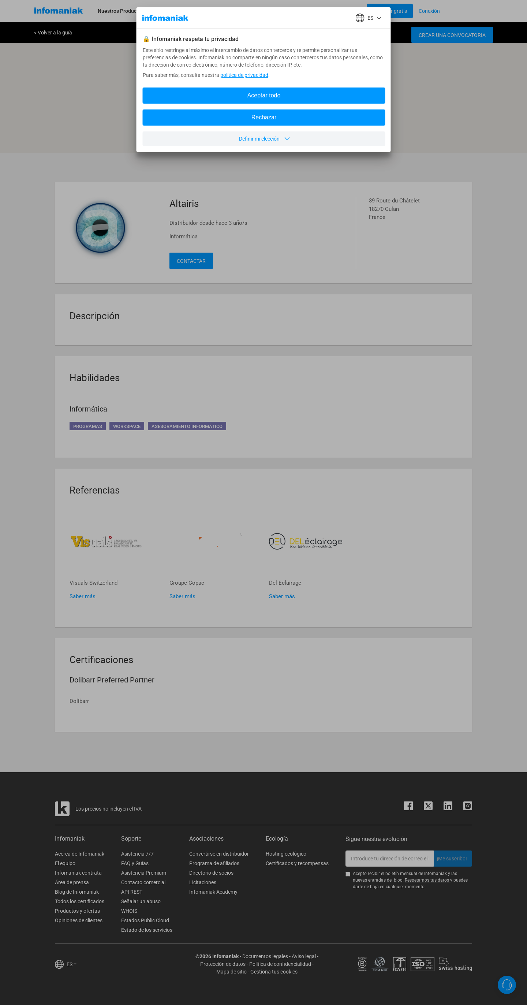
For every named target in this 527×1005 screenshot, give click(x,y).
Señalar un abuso (141, 901)
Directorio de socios (211, 873)
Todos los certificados (79, 901)
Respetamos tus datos (427, 880)
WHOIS (129, 911)
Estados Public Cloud (145, 920)
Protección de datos (223, 964)
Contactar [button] (191, 261)
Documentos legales (265, 956)
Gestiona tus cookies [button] (274, 972)
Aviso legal (304, 956)
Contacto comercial (143, 882)
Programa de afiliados (214, 863)
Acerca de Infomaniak (79, 854)
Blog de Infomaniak (77, 892)
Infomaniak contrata (78, 873)
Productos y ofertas (77, 911)
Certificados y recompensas (297, 863)
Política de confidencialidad (280, 964)
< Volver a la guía (53, 33)
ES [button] (71, 964)
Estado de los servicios (146, 930)
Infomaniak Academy (213, 892)
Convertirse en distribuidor (219, 854)
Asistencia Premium (143, 873)
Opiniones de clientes (78, 920)
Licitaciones (202, 882)
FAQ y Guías (135, 863)
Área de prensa (72, 882)
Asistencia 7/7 (137, 854)
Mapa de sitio (231, 972)
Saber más (83, 596)
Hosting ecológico (286, 854)
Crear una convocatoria (452, 35)
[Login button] (390, 11)
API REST (131, 892)
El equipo (65, 863)
